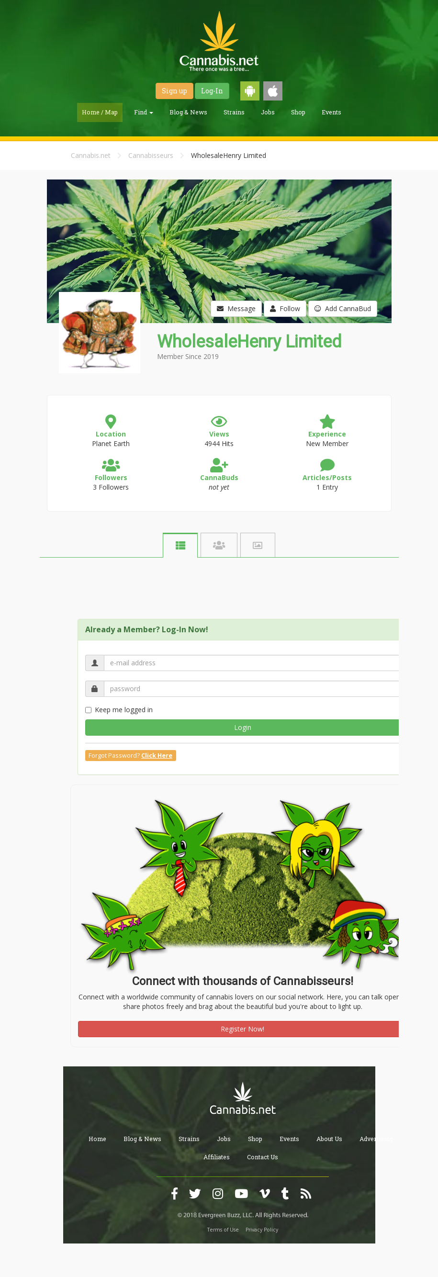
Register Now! (242, 1028)
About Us (329, 1139)
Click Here (156, 755)
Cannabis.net (91, 155)
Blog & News (188, 112)
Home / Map (100, 112)
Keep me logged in (119, 709)
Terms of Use (223, 1229)
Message (236, 308)
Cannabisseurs (150, 155)
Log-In (212, 90)
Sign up (174, 90)
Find (143, 112)
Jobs (268, 112)
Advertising (376, 1139)
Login (242, 727)
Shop (298, 112)
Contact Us (262, 1157)
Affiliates (216, 1157)
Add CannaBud (342, 308)
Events (331, 112)
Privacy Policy (262, 1229)
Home (97, 1139)
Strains (234, 112)
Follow (285, 308)
